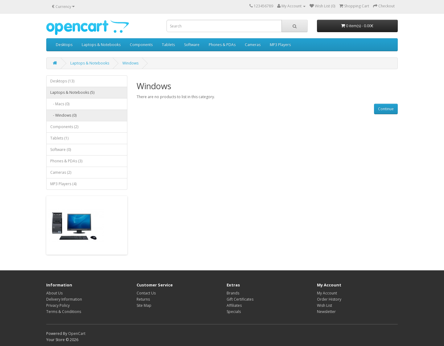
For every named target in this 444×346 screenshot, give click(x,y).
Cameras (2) (60, 172)
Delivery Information (64, 299)
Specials (234, 311)
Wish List (324, 305)
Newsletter (326, 311)
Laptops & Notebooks (101, 44)
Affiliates (234, 305)
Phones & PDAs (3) (66, 161)
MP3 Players (280, 44)
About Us (54, 293)
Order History (329, 299)
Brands (233, 293)
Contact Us (146, 293)
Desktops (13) (62, 81)
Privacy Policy (58, 305)
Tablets (168, 44)
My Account (327, 293)
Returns (143, 299)
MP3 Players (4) (63, 183)
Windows (130, 63)
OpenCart (76, 333)
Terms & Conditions (63, 311)
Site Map (144, 305)
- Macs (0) (59, 103)
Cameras (253, 44)
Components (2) (64, 126)
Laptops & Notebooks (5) (72, 92)
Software (191, 44)
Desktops (64, 44)
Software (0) (60, 149)
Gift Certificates (240, 299)
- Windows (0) (63, 115)
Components (141, 44)
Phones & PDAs (222, 44)
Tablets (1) (59, 138)
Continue (386, 108)
